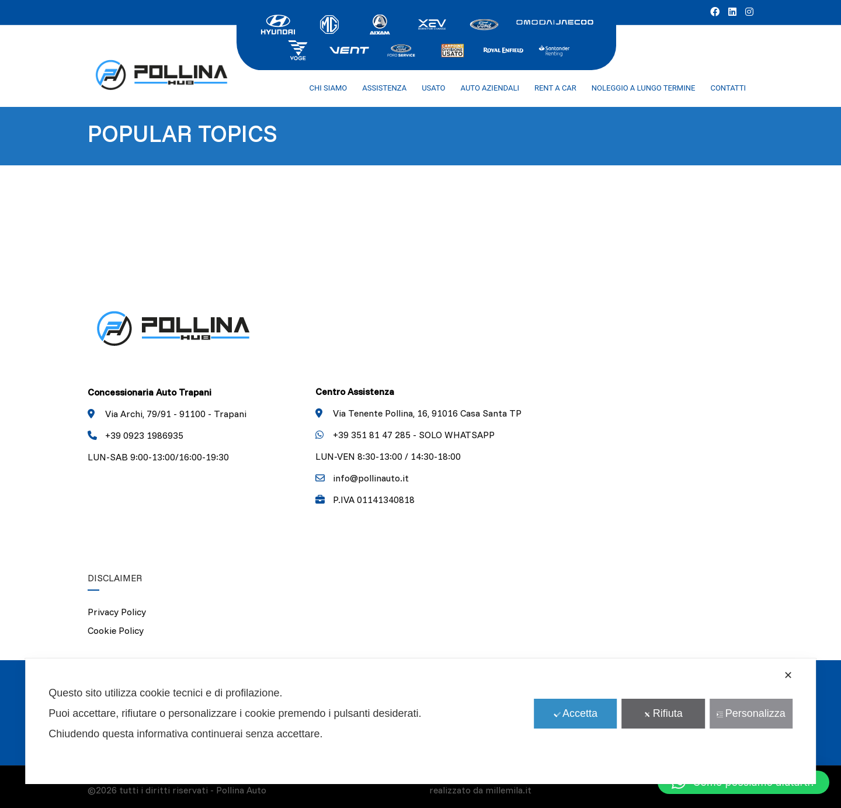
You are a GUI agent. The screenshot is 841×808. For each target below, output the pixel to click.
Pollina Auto (241, 790)
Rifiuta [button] (663, 713)
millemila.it (508, 790)
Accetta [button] (575, 713)
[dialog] (420, 721)
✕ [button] (788, 675)
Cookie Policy (116, 630)
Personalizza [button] (751, 713)
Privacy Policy (117, 612)
